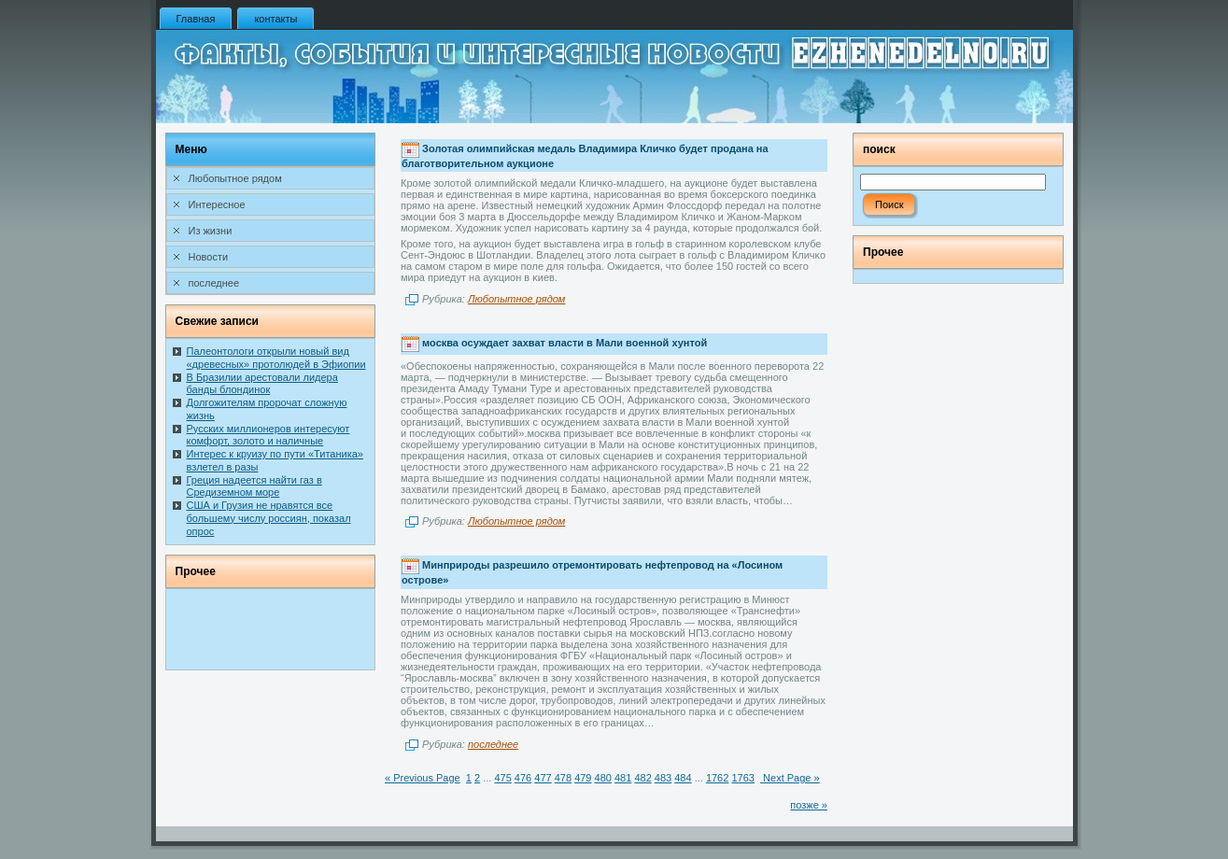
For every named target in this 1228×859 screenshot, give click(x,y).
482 (642, 777)
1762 (717, 777)
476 (523, 777)
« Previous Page (422, 777)
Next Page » (790, 777)
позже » (808, 804)
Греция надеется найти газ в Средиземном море (254, 486)
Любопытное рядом (516, 298)
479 (582, 777)
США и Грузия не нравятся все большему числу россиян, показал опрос (269, 518)
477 (542, 777)
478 (563, 777)
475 (502, 777)
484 (682, 777)
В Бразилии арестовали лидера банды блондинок (262, 384)
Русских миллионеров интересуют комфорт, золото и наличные (268, 435)
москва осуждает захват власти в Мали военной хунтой (564, 342)
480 (603, 777)
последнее (493, 744)
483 (663, 777)
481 (622, 777)
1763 (742, 777)
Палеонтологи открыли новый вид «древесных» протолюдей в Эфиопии (276, 357)
